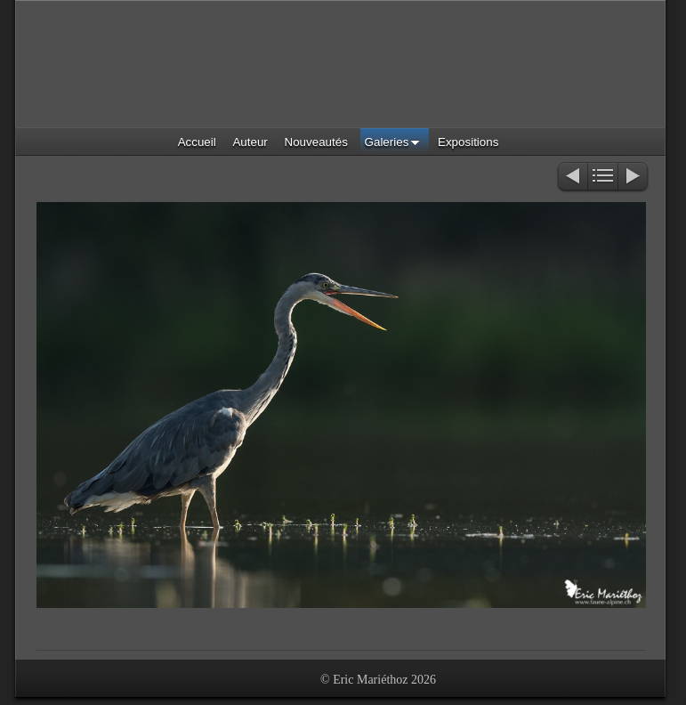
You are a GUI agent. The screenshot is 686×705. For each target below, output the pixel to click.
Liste (602, 177)
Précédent (571, 177)
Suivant (634, 177)
